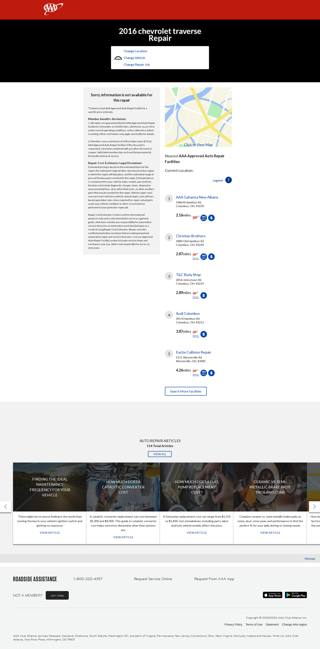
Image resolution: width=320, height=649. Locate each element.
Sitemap (310, 558)
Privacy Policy (233, 624)
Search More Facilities (185, 391)
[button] (314, 506)
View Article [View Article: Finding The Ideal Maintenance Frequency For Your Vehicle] (50, 532)
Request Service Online (153, 579)
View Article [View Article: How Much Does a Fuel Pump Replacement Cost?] (197, 532)
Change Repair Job (137, 64)
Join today (57, 595)
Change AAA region (294, 624)
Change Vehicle (134, 58)
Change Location (135, 51)
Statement (272, 624)
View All (159, 454)
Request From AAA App (214, 579)
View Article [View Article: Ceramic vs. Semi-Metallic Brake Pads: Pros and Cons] (270, 532)
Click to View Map (198, 144)
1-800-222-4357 (87, 579)
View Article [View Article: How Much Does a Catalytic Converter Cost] (123, 537)
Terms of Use (254, 624)
